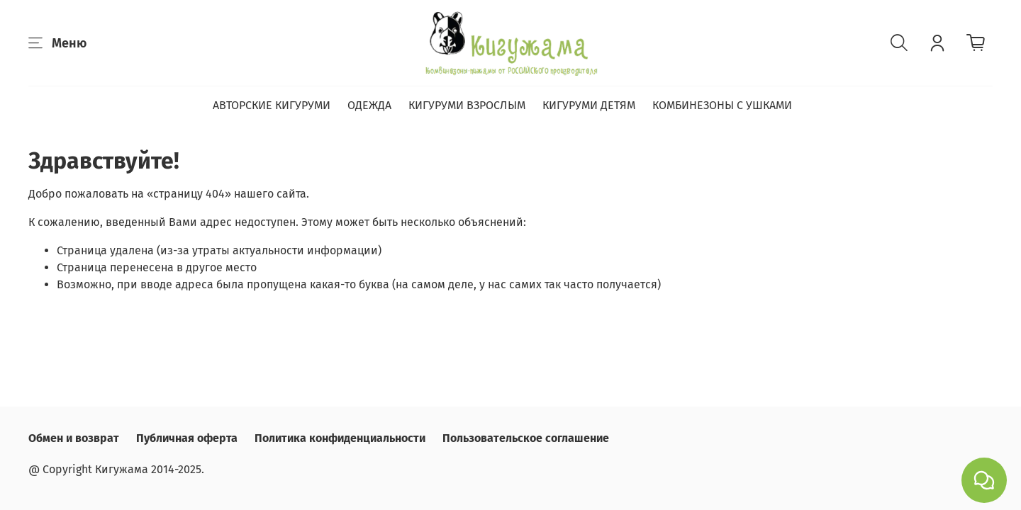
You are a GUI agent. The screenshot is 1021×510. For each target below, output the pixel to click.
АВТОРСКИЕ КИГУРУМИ (271, 105)
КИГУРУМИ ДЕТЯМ (588, 105)
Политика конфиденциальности (340, 438)
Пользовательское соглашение (525, 438)
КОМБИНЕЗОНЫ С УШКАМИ (722, 105)
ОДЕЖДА (369, 105)
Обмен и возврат (73, 438)
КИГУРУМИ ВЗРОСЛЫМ (466, 105)
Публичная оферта (187, 438)
